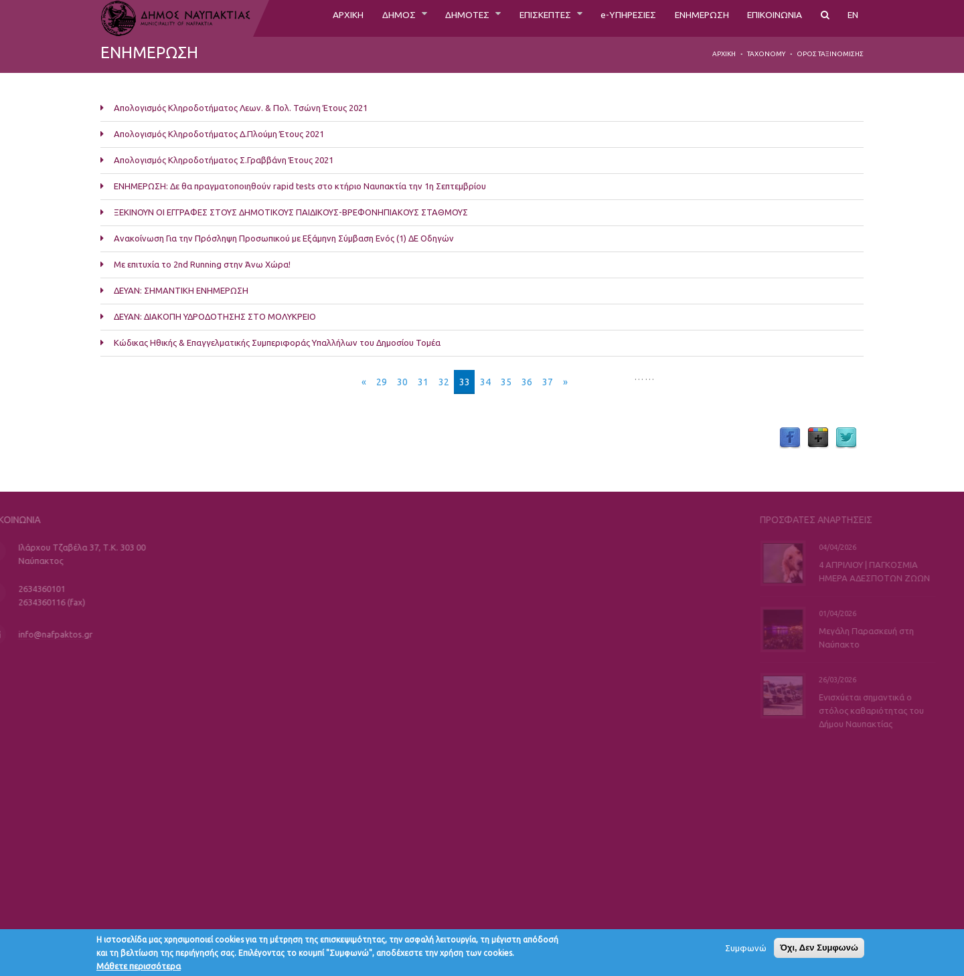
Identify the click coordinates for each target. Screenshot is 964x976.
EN (852, 18)
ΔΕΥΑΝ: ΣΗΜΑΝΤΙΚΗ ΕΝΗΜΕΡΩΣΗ (181, 290)
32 (443, 382)
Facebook (790, 438)
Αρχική (724, 54)
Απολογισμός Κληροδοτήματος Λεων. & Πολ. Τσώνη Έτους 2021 (241, 107)
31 (423, 382)
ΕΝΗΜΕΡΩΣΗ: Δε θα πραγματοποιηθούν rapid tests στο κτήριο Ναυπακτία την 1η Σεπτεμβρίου (300, 186)
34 (485, 382)
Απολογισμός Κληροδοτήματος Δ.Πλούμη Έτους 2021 (219, 133)
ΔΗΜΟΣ (349, 18)
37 (547, 382)
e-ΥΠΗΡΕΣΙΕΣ (602, 18)
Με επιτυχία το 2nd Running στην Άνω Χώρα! (202, 264)
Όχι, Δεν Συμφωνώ (819, 951)
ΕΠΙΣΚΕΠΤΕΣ (510, 18)
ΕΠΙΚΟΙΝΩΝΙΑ (767, 18)
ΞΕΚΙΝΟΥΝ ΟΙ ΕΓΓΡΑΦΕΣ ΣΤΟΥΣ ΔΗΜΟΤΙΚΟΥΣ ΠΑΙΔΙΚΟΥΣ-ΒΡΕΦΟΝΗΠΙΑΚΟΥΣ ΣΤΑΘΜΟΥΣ (291, 212)
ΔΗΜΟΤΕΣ (423, 18)
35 (506, 382)
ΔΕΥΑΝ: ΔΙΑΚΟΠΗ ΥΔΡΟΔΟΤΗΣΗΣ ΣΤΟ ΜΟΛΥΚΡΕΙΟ (215, 316)
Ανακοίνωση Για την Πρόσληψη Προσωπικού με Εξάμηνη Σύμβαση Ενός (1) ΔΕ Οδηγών (284, 238)
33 (464, 382)
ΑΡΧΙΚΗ (292, 18)
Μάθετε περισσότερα (138, 969)
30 (402, 382)
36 (526, 382)
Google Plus (818, 438)
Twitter (846, 438)
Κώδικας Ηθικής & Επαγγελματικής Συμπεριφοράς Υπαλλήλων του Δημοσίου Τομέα (277, 342)
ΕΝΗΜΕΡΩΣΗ (684, 18)
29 (381, 382)
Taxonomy (766, 54)
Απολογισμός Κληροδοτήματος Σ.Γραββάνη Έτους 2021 (223, 160)
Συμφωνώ (746, 951)
